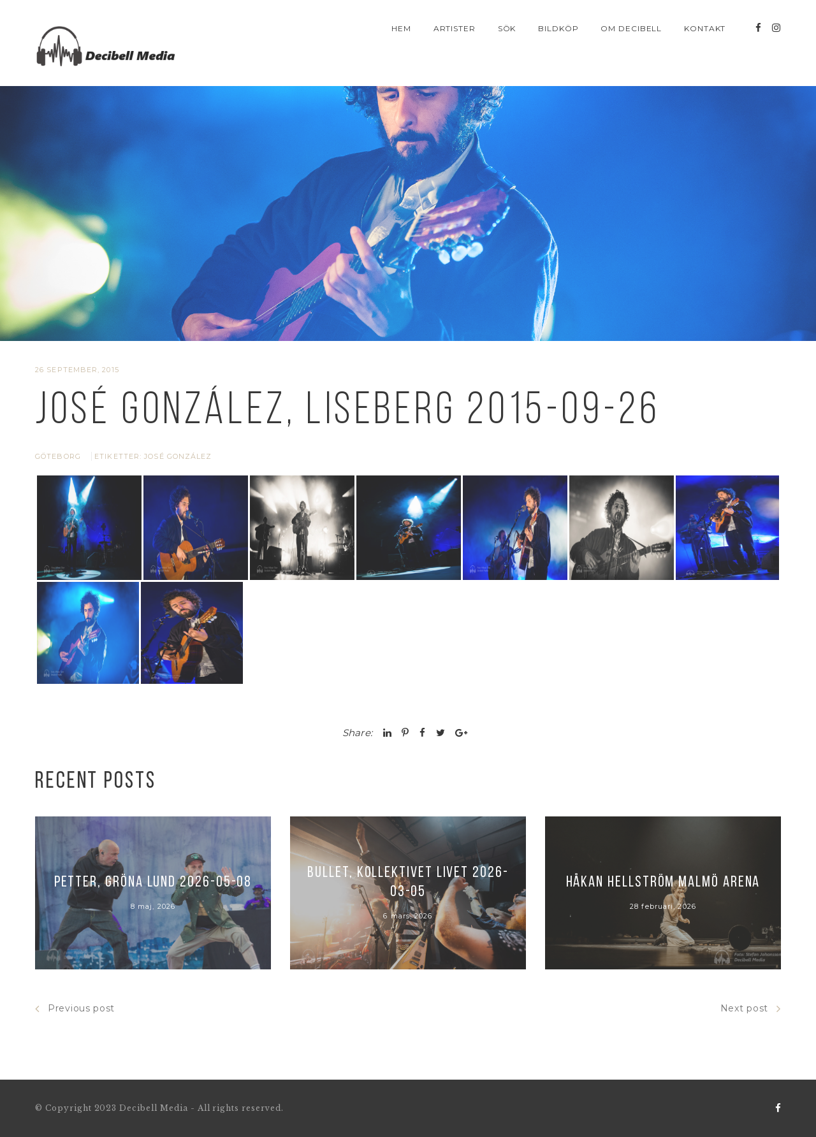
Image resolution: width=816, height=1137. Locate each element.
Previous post (75, 1009)
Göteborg (58, 456)
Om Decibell (631, 28)
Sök (507, 28)
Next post (750, 1009)
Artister (454, 28)
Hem (401, 28)
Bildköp (558, 28)
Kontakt (705, 28)
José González (178, 456)
